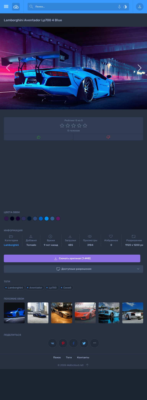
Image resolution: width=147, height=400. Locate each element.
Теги (69, 357)
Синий (67, 287)
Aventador (35, 287)
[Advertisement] (73, 175)
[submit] (31, 7)
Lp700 (53, 287)
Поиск (57, 357)
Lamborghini (11, 245)
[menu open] (6, 6)
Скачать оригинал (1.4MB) (72, 258)
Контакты (83, 357)
